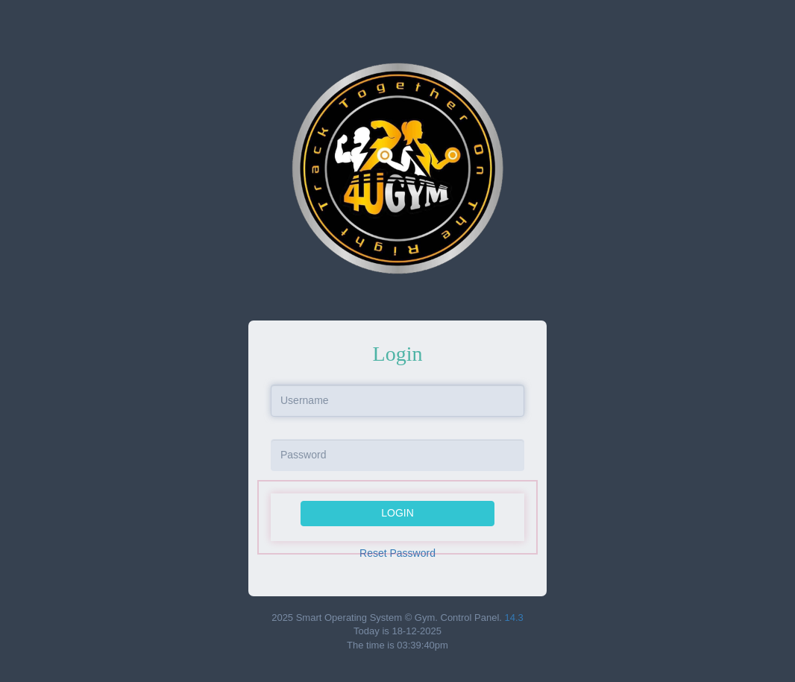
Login (397, 513)
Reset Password (397, 553)
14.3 (514, 617)
